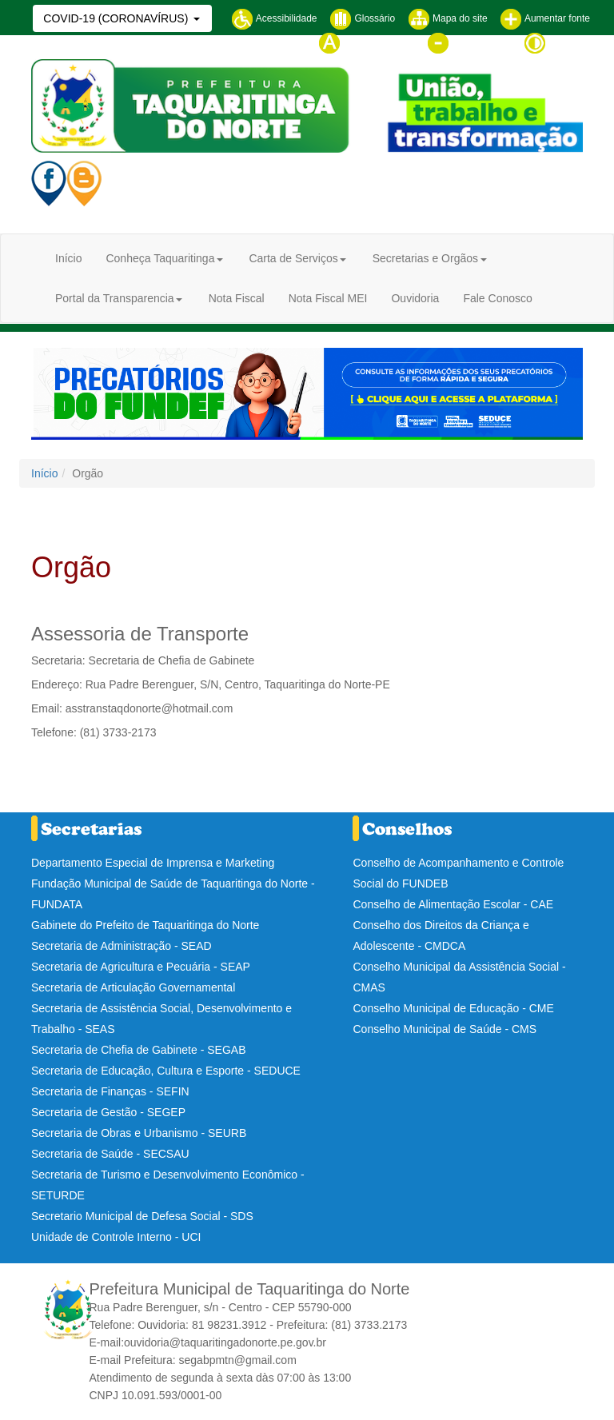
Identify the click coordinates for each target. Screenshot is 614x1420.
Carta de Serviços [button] (293, 258)
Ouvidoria (415, 298)
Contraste (557, 42)
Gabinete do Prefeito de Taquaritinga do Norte (145, 925)
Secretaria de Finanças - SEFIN (110, 1091)
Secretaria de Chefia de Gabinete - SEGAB (138, 1049)
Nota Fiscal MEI (328, 298)
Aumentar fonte (545, 18)
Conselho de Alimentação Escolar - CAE (453, 904)
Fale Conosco (497, 298)
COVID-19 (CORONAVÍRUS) (117, 18)
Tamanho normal (366, 42)
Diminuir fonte (469, 42)
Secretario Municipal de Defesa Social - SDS (142, 1216)
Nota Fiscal (237, 298)
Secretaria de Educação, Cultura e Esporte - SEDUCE (166, 1070)
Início (68, 258)
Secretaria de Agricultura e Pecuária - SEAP (140, 966)
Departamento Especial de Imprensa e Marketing (152, 862)
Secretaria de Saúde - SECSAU (110, 1153)
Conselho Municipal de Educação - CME (453, 1008)
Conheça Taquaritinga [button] (160, 258)
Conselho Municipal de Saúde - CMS (444, 1029)
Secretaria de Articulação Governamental (133, 987)
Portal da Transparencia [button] (114, 298)
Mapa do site (448, 18)
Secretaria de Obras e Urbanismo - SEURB (138, 1133)
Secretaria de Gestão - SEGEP (108, 1112)
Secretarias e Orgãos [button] (425, 258)
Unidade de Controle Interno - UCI (116, 1237)
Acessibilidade (274, 18)
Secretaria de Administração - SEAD (121, 945)
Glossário (362, 18)
